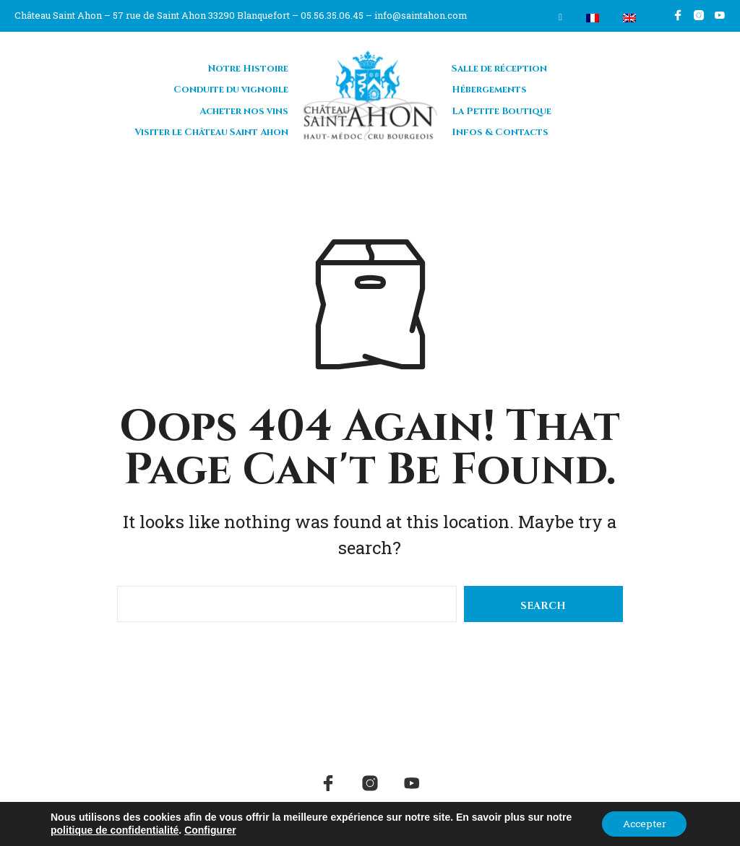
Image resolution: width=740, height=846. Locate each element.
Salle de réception (499, 66)
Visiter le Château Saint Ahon (211, 130)
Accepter (642, 823)
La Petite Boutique (501, 109)
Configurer (210, 830)
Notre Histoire (248, 66)
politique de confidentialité (114, 830)
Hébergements (489, 88)
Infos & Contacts (500, 130)
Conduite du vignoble (230, 88)
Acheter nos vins (243, 109)
